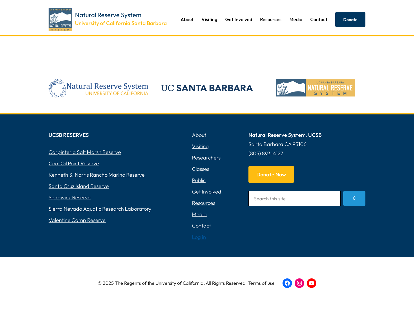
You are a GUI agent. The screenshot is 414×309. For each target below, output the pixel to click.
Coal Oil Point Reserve (74, 163)
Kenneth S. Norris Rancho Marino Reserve (97, 174)
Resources (203, 203)
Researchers (206, 157)
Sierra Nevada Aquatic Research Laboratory (100, 208)
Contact (201, 225)
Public (199, 180)
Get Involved (206, 191)
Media (199, 214)
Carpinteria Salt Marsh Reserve (85, 152)
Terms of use (261, 283)
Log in (199, 237)
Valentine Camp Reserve (77, 220)
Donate (350, 19)
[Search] (354, 198)
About (199, 135)
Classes (200, 169)
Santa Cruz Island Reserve (79, 186)
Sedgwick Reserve (70, 197)
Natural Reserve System (108, 15)
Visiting (200, 146)
